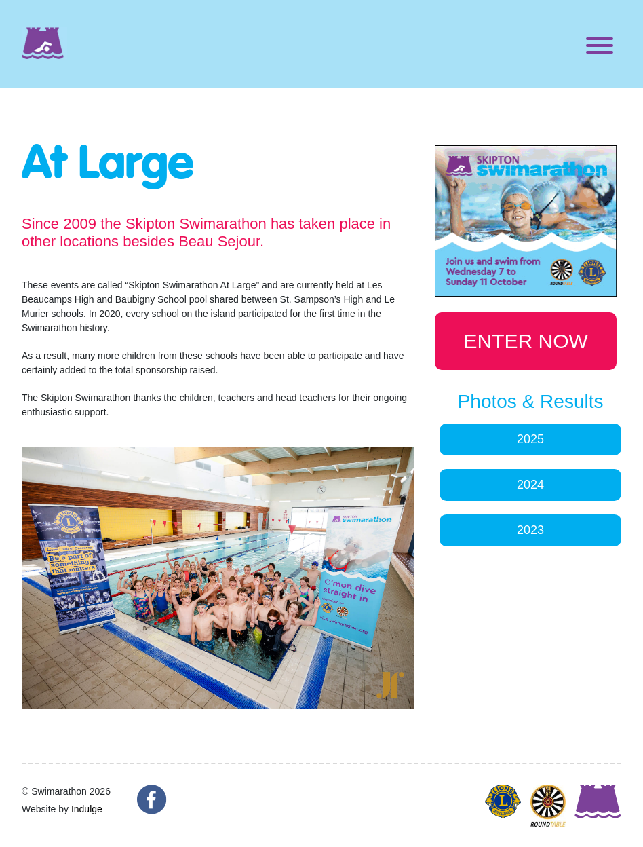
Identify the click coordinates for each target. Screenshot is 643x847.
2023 (530, 530)
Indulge (86, 809)
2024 (530, 484)
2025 (530, 439)
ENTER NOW (526, 341)
